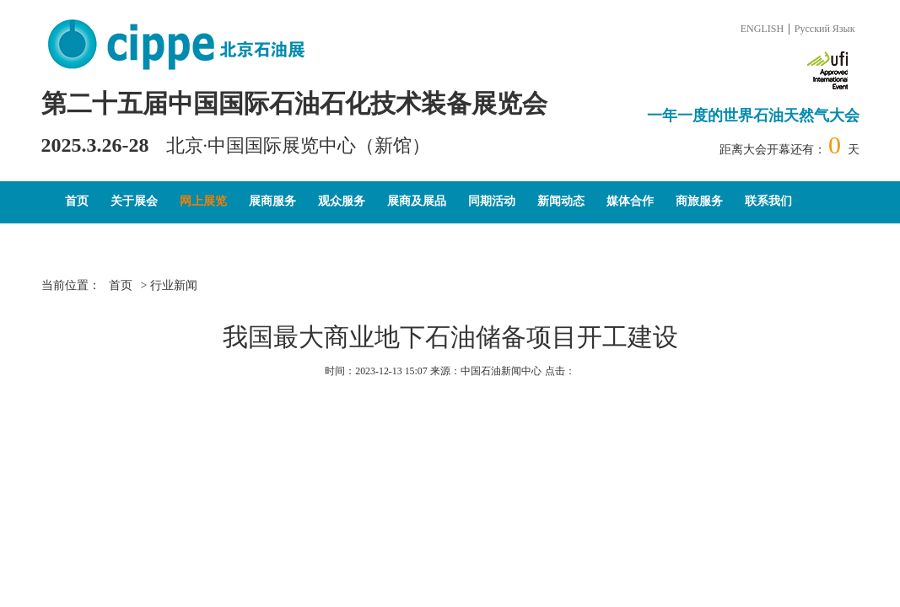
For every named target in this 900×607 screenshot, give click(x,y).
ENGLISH (762, 29)
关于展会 (134, 201)
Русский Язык (825, 29)
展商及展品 (416, 201)
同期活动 (491, 201)
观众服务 (341, 201)
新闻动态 (561, 201)
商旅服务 (699, 201)
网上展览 (203, 201)
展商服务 (272, 201)
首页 (77, 201)
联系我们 (768, 201)
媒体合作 (630, 201)
